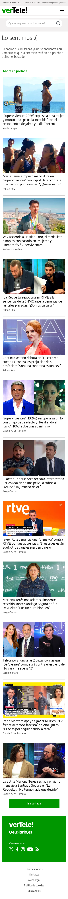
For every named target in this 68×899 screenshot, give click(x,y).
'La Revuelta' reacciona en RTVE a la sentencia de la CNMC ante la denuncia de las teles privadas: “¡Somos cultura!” (32, 301)
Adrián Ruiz (9, 188)
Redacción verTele (12, 249)
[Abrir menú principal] (62, 10)
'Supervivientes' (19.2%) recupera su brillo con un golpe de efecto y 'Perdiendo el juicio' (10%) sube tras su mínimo (33, 422)
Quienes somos (34, 869)
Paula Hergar (10, 128)
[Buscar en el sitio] (30, 23)
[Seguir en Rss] (37, 849)
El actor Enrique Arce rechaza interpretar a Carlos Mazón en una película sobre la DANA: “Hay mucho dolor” (33, 483)
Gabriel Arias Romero (14, 430)
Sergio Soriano (10, 491)
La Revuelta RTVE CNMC (31, 3)
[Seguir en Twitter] (11, 849)
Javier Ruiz (63, 3)
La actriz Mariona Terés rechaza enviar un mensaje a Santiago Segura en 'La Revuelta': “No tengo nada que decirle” (32, 785)
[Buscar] (58, 23)
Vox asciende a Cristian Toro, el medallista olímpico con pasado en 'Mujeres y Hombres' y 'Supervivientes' (32, 241)
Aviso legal (34, 880)
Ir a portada (34, 803)
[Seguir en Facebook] (17, 849)
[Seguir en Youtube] (30, 849)
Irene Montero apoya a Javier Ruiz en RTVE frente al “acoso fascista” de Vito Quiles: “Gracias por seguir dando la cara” (34, 725)
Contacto (34, 874)
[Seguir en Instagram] (23, 849)
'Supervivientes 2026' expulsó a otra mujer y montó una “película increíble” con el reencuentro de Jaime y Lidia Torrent (33, 119)
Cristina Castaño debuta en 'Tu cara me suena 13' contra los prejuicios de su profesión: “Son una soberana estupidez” (32, 362)
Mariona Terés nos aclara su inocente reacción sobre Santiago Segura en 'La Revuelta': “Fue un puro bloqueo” (30, 604)
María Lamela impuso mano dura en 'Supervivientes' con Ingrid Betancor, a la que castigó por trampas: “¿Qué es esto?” (32, 180)
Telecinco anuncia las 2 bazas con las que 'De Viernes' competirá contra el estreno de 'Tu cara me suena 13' (34, 664)
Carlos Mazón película (50, 3)
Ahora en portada (15, 71)
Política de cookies (34, 885)
